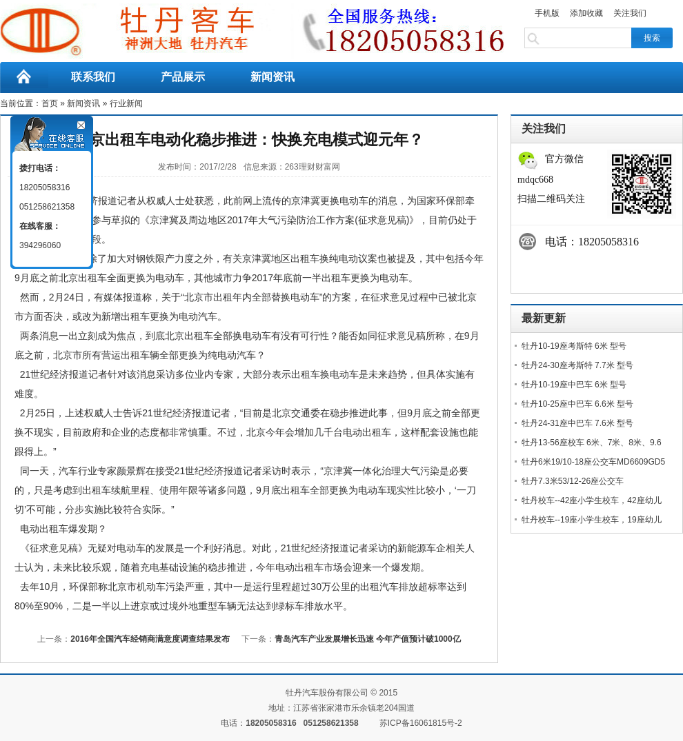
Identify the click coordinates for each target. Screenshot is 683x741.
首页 (49, 103)
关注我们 (629, 13)
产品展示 (183, 77)
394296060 (40, 245)
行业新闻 (126, 103)
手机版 (547, 13)
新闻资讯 (272, 77)
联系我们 (93, 77)
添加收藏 (586, 13)
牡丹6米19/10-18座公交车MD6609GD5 (593, 462)
